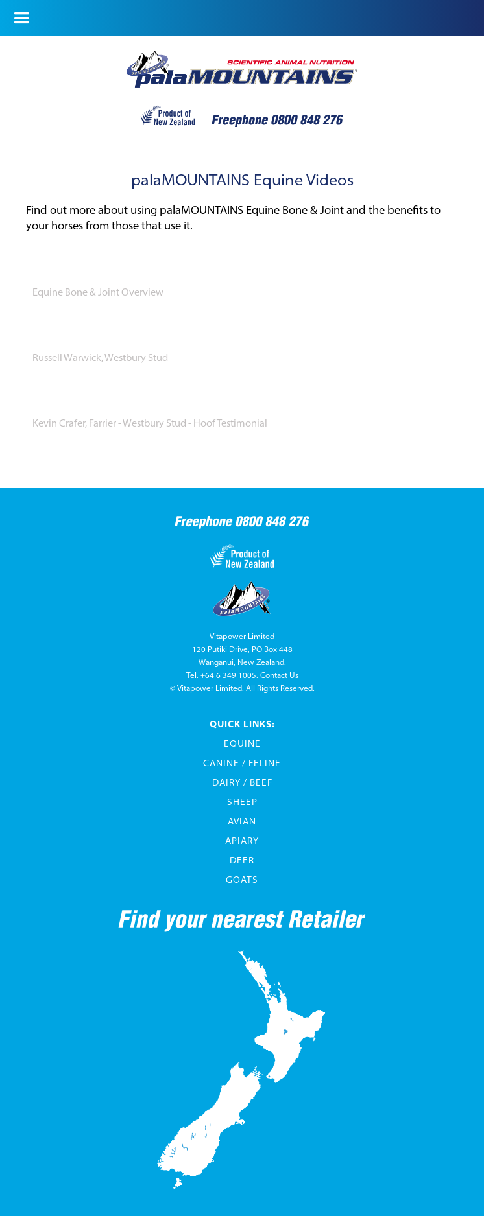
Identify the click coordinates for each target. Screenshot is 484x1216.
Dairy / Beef (242, 782)
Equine (242, 743)
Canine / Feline (242, 763)
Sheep (242, 802)
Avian (242, 821)
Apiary (242, 841)
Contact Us (279, 675)
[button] (22, 18)
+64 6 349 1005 (228, 675)
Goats (242, 879)
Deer (242, 860)
